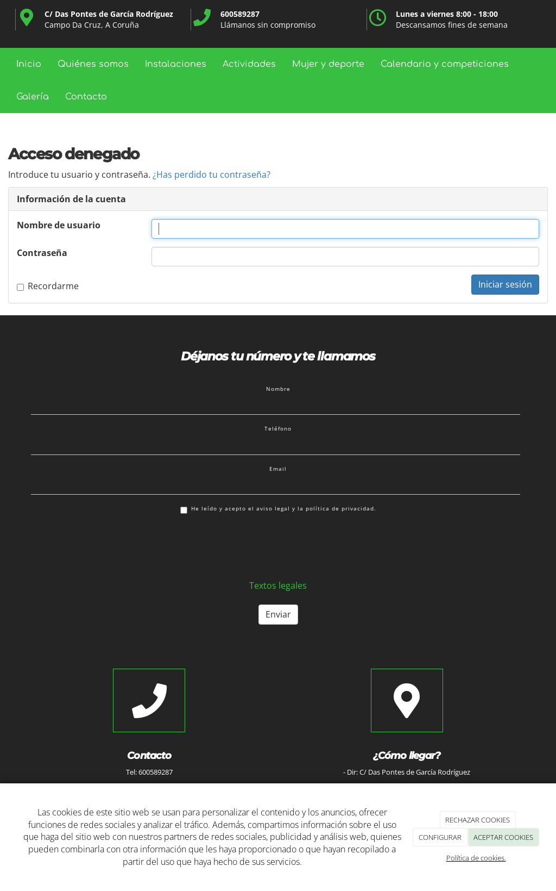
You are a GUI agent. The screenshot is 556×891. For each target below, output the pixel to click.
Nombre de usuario (58, 225)
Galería (32, 97)
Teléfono (278, 428)
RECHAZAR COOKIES (477, 820)
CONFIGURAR (440, 837)
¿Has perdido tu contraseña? (211, 174)
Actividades (249, 64)
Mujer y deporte (328, 64)
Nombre (278, 388)
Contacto (86, 97)
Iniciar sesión (505, 284)
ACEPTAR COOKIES (503, 837)
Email (278, 468)
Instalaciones (175, 64)
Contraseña (42, 253)
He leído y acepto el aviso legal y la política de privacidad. (278, 509)
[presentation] (113, 546)
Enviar (278, 614)
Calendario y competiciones (445, 64)
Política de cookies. (476, 858)
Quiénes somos (93, 64)
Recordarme (48, 286)
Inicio (28, 64)
